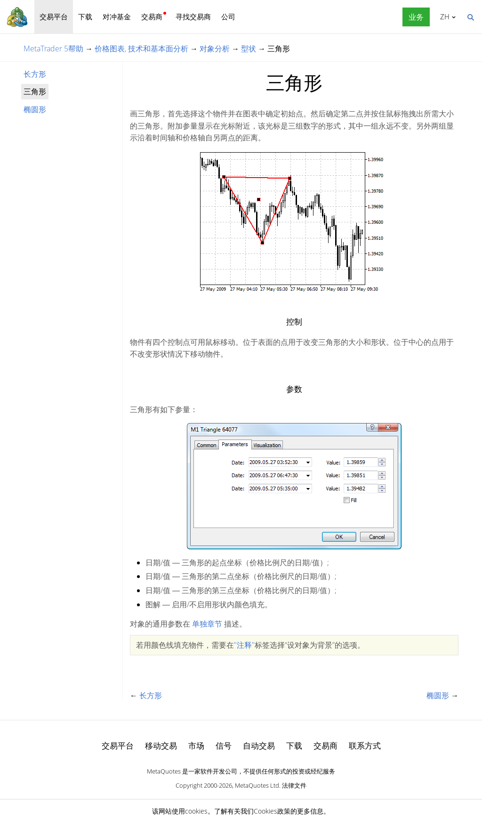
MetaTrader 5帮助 (53, 48)
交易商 (151, 16)
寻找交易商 (193, 16)
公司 (228, 16)
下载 (85, 16)
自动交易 (259, 745)
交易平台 (54, 16)
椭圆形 (35, 109)
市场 (196, 745)
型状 (248, 48)
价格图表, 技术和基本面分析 (141, 48)
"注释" (244, 645)
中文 (443, 16)
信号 (224, 745)
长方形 (35, 74)
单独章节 (207, 624)
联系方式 (365, 745)
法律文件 (294, 785)
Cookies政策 (272, 811)
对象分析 (215, 48)
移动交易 (161, 745)
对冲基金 (117, 16)
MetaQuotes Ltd (257, 785)
